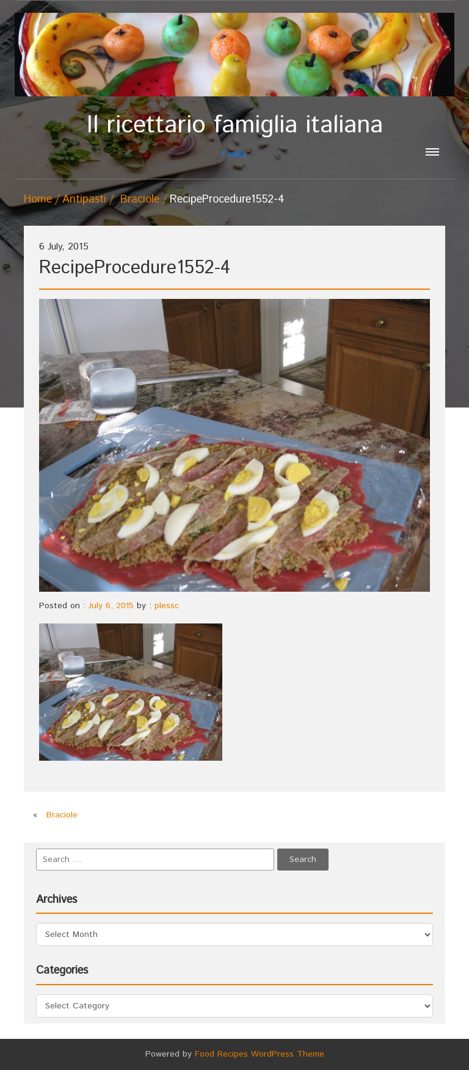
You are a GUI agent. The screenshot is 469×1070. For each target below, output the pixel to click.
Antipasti (84, 199)
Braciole (139, 199)
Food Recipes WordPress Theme (259, 1054)
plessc (167, 606)
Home (38, 199)
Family (234, 135)
